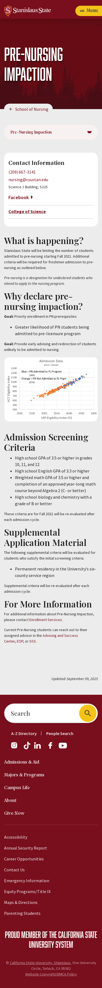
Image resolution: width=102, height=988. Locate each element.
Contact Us (14, 869)
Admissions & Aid (21, 762)
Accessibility (15, 837)
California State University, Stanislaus (40, 962)
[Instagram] (16, 748)
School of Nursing (31, 109)
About (10, 800)
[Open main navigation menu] (88, 11)
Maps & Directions (21, 902)
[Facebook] (52, 748)
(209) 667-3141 (22, 172)
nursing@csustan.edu (28, 179)
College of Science (27, 211)
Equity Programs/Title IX (27, 891)
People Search (59, 733)
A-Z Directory (24, 733)
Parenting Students (22, 913)
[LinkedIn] (38, 748)
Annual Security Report (25, 848)
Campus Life (17, 788)
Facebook (18, 197)
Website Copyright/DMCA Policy (51, 974)
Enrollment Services (45, 619)
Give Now (14, 813)
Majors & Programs (24, 775)
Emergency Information (26, 880)
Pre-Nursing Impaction (31, 132)
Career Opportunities (24, 859)
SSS (32, 641)
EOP (20, 641)
